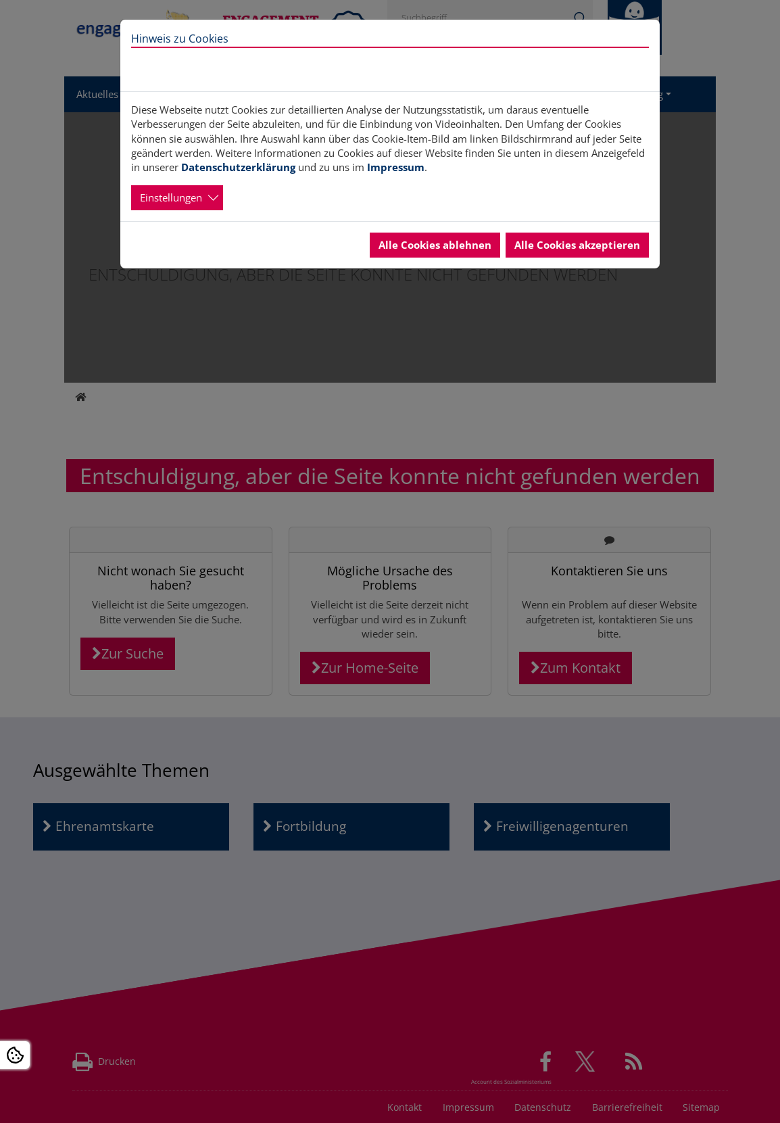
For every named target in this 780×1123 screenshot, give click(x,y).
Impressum (395, 167)
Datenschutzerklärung (238, 167)
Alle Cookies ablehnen (435, 245)
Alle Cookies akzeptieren (577, 245)
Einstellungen (171, 197)
